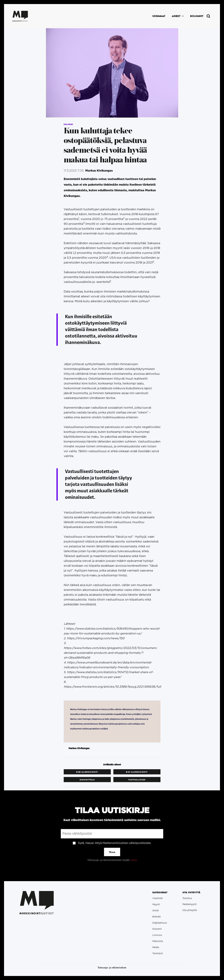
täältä (133, 860)
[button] (178, 16)
